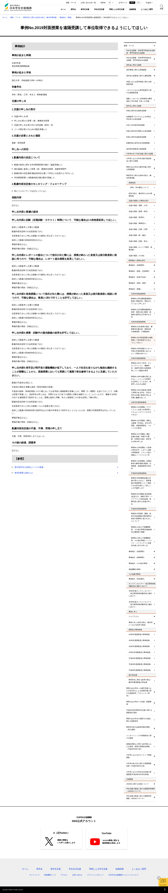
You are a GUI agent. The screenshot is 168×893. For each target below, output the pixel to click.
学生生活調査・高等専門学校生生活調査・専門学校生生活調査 (138, 59)
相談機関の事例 (134, 569)
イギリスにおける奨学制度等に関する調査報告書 (138, 91)
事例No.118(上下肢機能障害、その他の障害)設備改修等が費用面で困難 (141, 529)
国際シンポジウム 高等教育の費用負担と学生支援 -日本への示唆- (139, 100)
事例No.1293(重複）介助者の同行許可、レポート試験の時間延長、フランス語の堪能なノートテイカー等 (141, 451)
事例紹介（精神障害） (137, 557)
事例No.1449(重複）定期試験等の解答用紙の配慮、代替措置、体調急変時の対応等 (141, 464)
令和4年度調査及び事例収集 (139, 634)
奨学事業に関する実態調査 (136, 70)
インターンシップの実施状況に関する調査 (138, 737)
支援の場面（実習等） (137, 217)
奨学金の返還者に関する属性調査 (138, 76)
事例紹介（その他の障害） (139, 563)
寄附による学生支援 (116, 9)
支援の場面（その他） (137, 256)
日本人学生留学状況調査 (135, 125)
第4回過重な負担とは (23, 473)
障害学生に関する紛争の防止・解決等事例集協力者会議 (140, 681)
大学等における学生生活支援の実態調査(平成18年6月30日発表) (138, 773)
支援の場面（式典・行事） (139, 229)
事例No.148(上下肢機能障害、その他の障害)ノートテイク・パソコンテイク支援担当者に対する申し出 (141, 541)
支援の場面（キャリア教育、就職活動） (140, 248)
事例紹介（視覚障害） (137, 265)
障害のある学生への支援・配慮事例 (138, 703)
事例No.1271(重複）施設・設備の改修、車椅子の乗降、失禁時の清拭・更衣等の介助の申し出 (141, 437)
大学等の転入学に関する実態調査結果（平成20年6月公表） (138, 764)
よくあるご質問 (147, 9)
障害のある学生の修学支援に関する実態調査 (138, 168)
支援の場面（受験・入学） (139, 205)
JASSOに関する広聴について (137, 784)
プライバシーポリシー (95, 875)
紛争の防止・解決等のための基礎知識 (140, 194)
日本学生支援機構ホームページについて (123, 875)
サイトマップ (34, 875)
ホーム (63, 9)
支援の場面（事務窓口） (138, 223)
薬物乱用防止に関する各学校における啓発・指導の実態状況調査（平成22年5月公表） (138, 746)
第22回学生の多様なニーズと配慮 (28, 467)
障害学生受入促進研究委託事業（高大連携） (138, 728)
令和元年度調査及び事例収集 (139, 652)
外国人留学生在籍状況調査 (136, 111)
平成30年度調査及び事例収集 (140, 658)
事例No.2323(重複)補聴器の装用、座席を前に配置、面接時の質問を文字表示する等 (141, 313)
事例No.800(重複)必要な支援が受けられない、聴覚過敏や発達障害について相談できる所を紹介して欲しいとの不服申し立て (141, 483)
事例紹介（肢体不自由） (138, 277)
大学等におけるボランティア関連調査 (138, 756)
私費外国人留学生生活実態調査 (138, 143)
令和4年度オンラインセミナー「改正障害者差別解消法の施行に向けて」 (140, 593)
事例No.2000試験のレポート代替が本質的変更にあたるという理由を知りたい (141, 351)
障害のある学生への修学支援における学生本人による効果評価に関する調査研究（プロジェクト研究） (138, 692)
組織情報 (132, 9)
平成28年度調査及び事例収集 (140, 670)
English (148, 3)
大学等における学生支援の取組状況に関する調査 (138, 159)
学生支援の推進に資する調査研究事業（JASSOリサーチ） (138, 797)
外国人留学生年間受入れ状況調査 (138, 131)
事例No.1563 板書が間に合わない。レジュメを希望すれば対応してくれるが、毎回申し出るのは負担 (141, 380)
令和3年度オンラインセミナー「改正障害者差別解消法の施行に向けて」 (140, 604)
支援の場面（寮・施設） (138, 235)
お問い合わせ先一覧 (88, 3)
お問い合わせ (77, 875)
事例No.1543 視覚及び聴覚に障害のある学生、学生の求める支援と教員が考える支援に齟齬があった (141, 393)
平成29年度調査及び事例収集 (140, 664)
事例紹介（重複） (66, 17)
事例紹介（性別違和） (137, 579)
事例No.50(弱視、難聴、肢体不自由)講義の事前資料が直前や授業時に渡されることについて (141, 517)
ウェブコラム (134, 616)
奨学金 (73, 9)
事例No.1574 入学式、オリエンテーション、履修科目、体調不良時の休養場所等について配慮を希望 (141, 367)
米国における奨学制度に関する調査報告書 (138, 83)
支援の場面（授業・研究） (139, 211)
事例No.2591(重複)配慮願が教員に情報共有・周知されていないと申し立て (141, 301)
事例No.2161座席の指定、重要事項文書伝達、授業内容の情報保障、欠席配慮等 (141, 329)
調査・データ (71, 3)
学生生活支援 (99, 9)
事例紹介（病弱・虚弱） (138, 283)
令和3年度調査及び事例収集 (139, 640)
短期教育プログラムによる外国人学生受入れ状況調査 (138, 118)
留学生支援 (85, 9)
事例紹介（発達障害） (137, 551)
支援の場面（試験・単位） (139, 241)
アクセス (64, 875)
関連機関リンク (50, 875)
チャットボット (163, 884)
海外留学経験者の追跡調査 (136, 149)
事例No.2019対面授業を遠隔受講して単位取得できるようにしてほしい (141, 340)
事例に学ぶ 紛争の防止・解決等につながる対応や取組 (141, 623)
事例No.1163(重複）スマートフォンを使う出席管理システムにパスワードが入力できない (141, 411)
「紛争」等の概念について (139, 187)
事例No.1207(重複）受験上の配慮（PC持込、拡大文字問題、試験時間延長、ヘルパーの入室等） (141, 424)
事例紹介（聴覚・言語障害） (139, 271)
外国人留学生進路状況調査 (136, 137)
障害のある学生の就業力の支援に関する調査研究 (138, 720)
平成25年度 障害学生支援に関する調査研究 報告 (139, 711)
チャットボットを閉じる (158, 878)
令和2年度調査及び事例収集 (139, 646)
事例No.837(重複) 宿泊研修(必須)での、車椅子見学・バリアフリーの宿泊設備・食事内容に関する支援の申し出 (141, 499)
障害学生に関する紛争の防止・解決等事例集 (40, 17)
